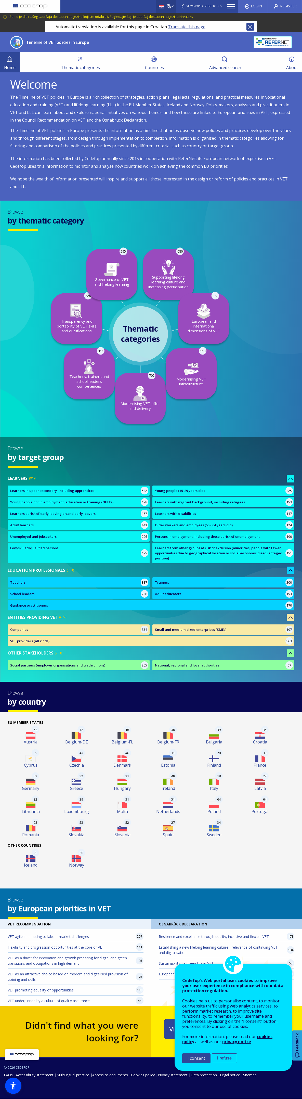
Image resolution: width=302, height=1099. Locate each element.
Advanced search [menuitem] (225, 67)
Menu (231, 6)
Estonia (168, 765)
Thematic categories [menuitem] (80, 67)
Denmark (122, 765)
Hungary (122, 788)
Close (250, 27)
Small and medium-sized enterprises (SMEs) (190, 629)
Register (288, 6)
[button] (13, 1086)
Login (256, 6)
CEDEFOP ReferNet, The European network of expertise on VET (273, 42)
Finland (214, 765)
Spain (168, 835)
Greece (76, 788)
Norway (76, 865)
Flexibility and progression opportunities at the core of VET (56, 947)
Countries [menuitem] (154, 67)
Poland (214, 811)
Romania (30, 835)
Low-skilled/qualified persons (34, 548)
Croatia (260, 742)
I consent (196, 1058)
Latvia (260, 788)
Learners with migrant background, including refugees (200, 502)
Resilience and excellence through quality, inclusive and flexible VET (214, 936)
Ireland (168, 788)
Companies (19, 629)
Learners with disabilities (175, 513)
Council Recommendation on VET (53, 120)
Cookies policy (143, 1074)
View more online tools (204, 6)
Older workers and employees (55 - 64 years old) (194, 525)
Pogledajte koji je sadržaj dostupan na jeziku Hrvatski (151, 16)
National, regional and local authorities (187, 665)
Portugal (260, 811)
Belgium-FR (168, 742)
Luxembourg (76, 811)
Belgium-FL (122, 742)
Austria (30, 742)
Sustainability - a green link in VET (186, 963)
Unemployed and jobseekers (33, 536)
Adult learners (22, 525)
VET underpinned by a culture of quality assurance (49, 1000)
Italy (214, 788)
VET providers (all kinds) (29, 641)
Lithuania (31, 811)
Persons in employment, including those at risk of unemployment (207, 536)
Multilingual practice (73, 1074)
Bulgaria (214, 742)
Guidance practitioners (29, 605)
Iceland (30, 865)
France (260, 765)
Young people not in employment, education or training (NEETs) (61, 502)
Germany (30, 788)
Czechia (76, 765)
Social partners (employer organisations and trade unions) (57, 665)
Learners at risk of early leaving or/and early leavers (53, 513)
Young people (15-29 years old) (180, 490)
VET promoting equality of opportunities (41, 990)
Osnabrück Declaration (124, 120)
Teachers (17, 582)
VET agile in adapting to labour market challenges (48, 936)
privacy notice (236, 1041)
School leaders (22, 594)
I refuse (224, 1058)
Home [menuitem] (10, 67)
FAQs (8, 1074)
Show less (290, 478)
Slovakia (76, 835)
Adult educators (168, 594)
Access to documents (110, 1074)
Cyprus (30, 765)
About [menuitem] (292, 67)
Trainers (162, 582)
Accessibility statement (35, 1074)
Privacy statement (173, 1074)
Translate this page (186, 27)
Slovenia (122, 835)
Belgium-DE (76, 742)
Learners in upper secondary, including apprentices (52, 490)
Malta (122, 811)
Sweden (214, 835)
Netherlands (168, 811)
